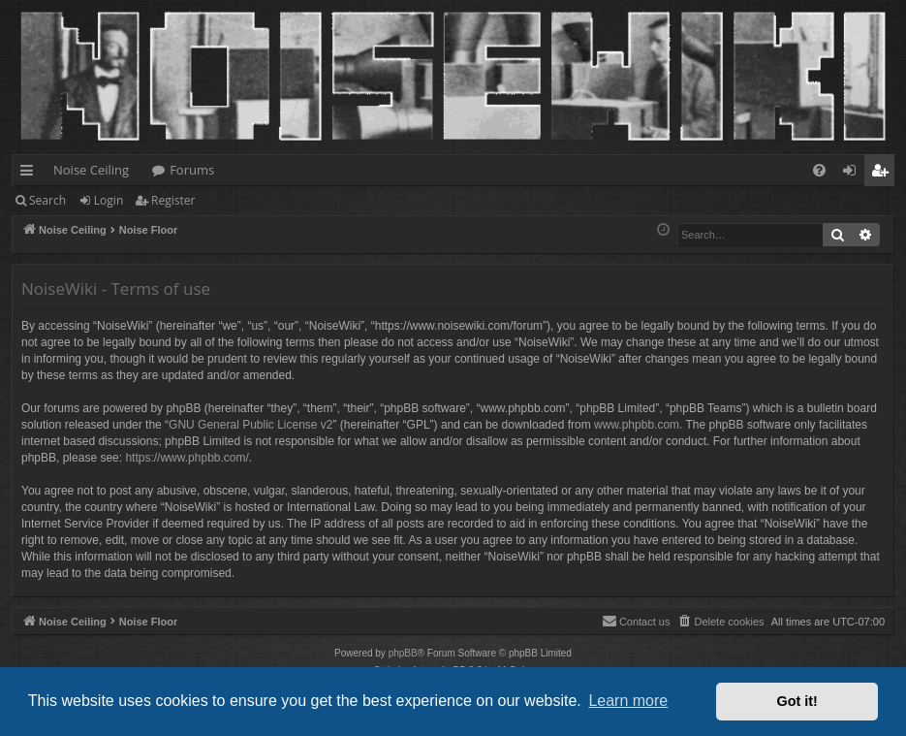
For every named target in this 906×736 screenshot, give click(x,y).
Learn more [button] (628, 700)
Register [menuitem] (883, 173)
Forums (192, 169)
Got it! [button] (797, 701)
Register (173, 200)
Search (47, 200)
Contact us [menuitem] (636, 620)
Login (108, 200)
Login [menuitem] (853, 173)
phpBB (403, 653)
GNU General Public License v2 (250, 425)
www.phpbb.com (636, 425)
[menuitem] (819, 170)
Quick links (30, 173)
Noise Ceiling (91, 169)
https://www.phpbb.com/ (186, 457)
